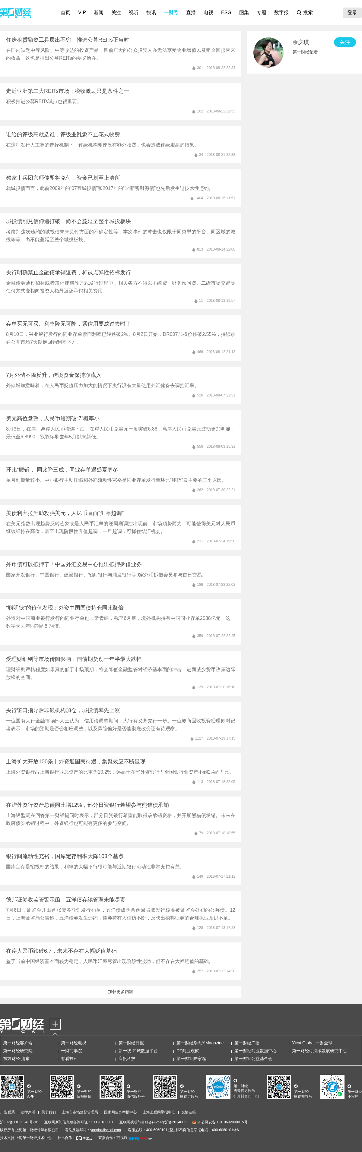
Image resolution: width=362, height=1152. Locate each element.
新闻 (98, 12)
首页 (65, 12)
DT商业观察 (187, 1050)
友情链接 (188, 1112)
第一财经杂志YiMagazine (200, 1042)
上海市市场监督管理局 (80, 1112)
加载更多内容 (120, 991)
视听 (133, 12)
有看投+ (68, 1058)
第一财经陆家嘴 (191, 1058)
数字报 (281, 12)
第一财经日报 (131, 1042)
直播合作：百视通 (112, 1138)
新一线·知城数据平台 (138, 1050)
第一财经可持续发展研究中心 (319, 1050)
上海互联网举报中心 (159, 1112)
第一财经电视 (73, 1042)
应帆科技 (127, 1058)
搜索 (308, 12)
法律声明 (28, 1112)
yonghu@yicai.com (105, 1130)
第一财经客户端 (18, 1042)
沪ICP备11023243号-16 (19, 1122)
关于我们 (48, 1112)
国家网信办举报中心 (120, 1112)
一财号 (171, 12)
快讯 (151, 12)
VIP (82, 12)
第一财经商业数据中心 (255, 1050)
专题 (261, 12)
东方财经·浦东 (16, 1058)
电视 (208, 12)
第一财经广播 (247, 1042)
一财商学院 (71, 1050)
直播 (191, 12)
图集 (244, 12)
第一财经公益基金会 (253, 1058)
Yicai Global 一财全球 (312, 1042)
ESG (226, 12)
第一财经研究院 (18, 1050)
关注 (116, 12)
